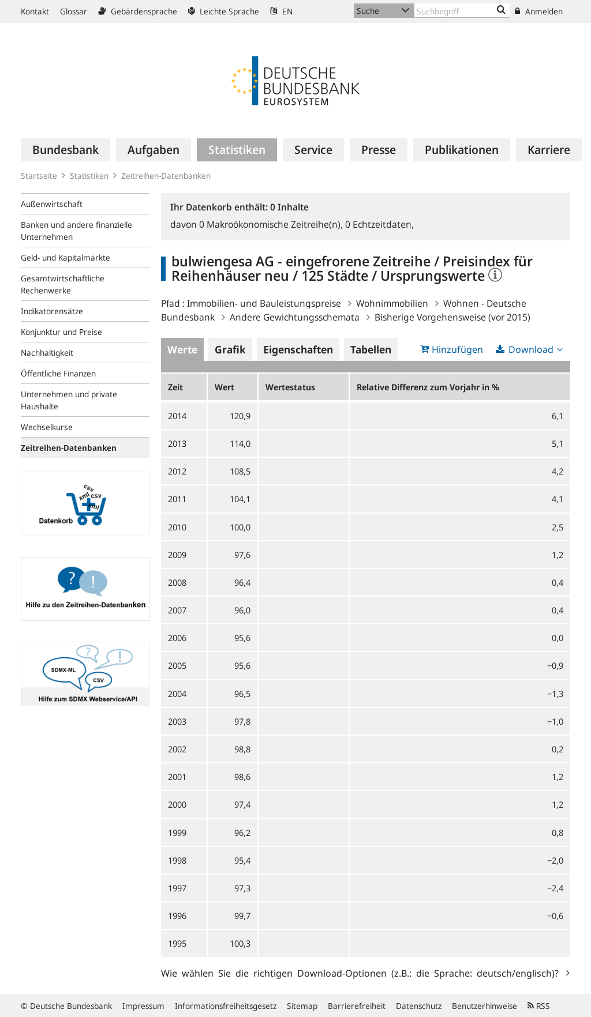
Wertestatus (290, 387)
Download (530, 349)
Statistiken (89, 175)
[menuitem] (65, 149)
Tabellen (370, 349)
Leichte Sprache (223, 11)
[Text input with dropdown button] (462, 10)
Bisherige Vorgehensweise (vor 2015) (452, 317)
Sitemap (302, 1005)
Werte (182, 349)
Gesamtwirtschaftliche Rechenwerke (62, 284)
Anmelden (539, 11)
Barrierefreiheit (357, 1005)
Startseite (39, 175)
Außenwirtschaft (52, 203)
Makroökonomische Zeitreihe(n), (272, 224)
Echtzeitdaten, (379, 224)
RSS (539, 1005)
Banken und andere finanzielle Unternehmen (76, 230)
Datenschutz (419, 1005)
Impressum (143, 1005)
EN (281, 11)
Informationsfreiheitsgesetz (225, 1005)
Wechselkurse (47, 426)
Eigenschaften (298, 349)
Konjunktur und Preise (61, 331)
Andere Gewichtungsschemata (295, 317)
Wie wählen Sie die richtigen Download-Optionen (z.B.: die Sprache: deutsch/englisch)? (362, 972)
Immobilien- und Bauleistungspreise (264, 303)
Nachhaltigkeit (47, 352)
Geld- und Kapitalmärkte (65, 257)
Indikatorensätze (52, 311)
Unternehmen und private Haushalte (69, 400)
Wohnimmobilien (392, 303)
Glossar (73, 11)
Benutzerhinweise (484, 1005)
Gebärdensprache (137, 11)
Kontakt (35, 11)
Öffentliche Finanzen (58, 373)
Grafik (230, 349)
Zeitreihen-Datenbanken (166, 175)
